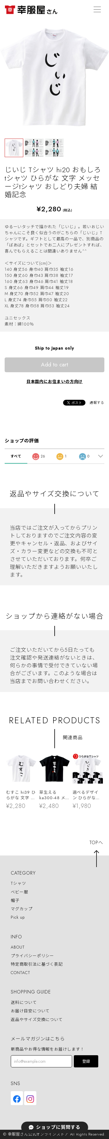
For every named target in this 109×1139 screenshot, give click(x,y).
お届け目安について (30, 1011)
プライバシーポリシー (32, 956)
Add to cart (54, 364)
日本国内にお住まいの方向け (54, 381)
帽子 (15, 900)
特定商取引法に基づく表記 (37, 964)
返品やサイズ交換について (37, 1019)
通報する (97, 402)
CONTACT (20, 972)
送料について (24, 1002)
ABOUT (18, 947)
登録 (86, 1061)
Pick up (17, 917)
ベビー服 (19, 892)
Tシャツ (18, 884)
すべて (16, 456)
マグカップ (22, 909)
